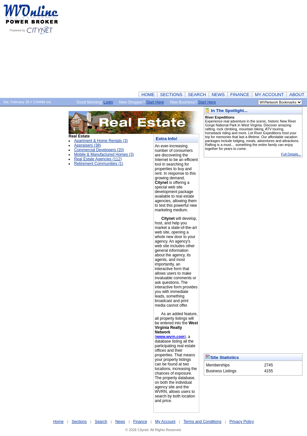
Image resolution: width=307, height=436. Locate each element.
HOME (147, 94)
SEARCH (197, 94)
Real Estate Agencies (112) (97, 159)
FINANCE (240, 94)
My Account (165, 421)
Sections (79, 421)
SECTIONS (171, 94)
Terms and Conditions (202, 421)
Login (108, 102)
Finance (140, 421)
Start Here (155, 102)
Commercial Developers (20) (99, 150)
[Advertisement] (211, 45)
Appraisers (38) (87, 145)
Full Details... (291, 154)
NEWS (218, 94)
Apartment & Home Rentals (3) (101, 140)
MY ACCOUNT (269, 94)
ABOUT (296, 94)
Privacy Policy (242, 421)
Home (58, 421)
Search (101, 421)
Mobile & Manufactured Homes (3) (104, 154)
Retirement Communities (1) (98, 163)
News (120, 421)
